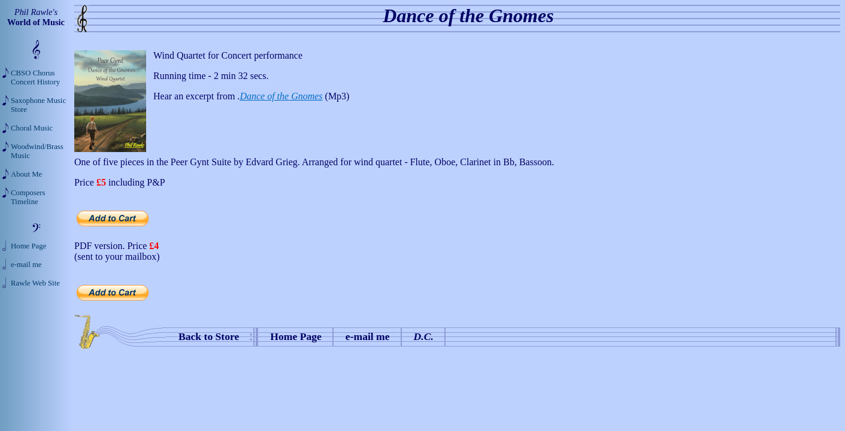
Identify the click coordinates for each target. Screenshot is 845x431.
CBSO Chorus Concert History (35, 77)
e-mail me (368, 336)
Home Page (296, 336)
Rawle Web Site (35, 283)
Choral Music (32, 128)
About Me (26, 174)
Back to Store (208, 336)
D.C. (424, 336)
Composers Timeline (28, 197)
